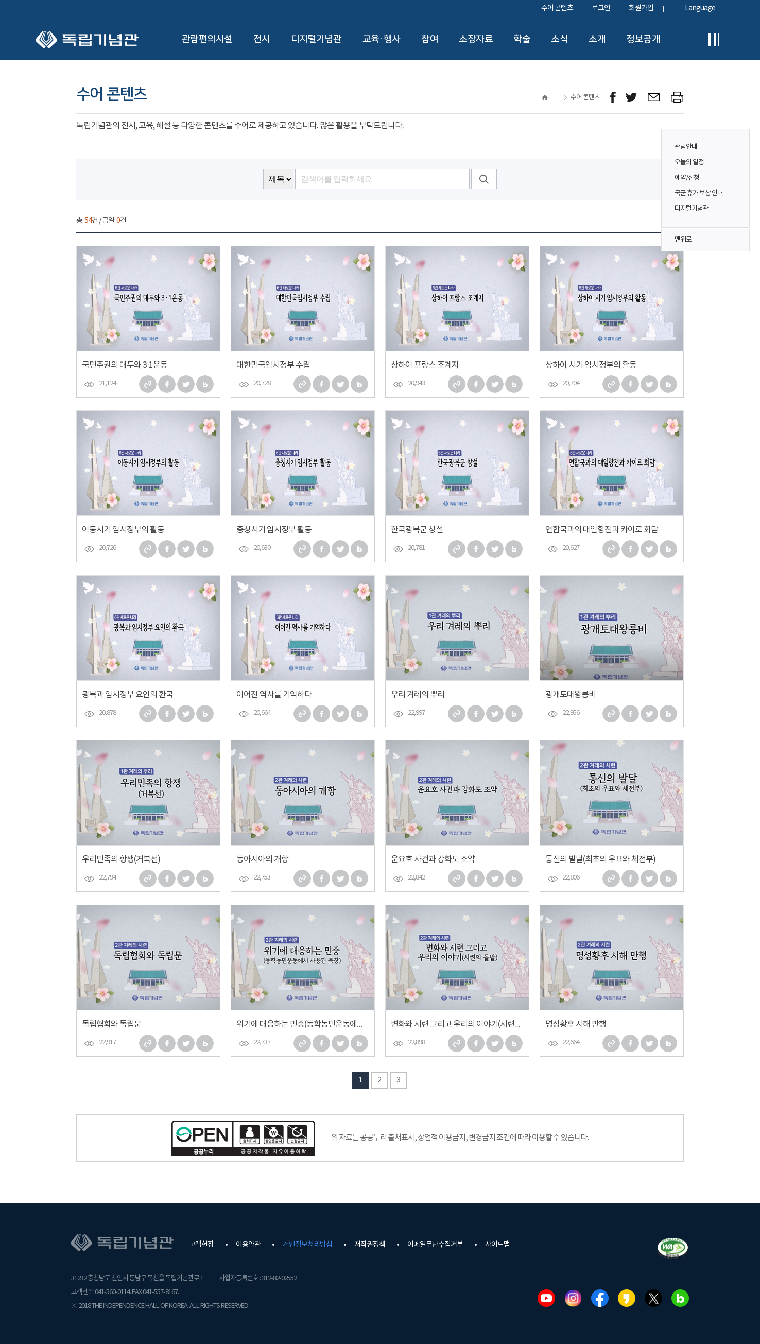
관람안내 (686, 147)
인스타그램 (573, 1298)
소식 (559, 39)
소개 (597, 39)
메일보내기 (654, 97)
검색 (484, 179)
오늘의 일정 (689, 162)
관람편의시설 (207, 39)
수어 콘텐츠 (557, 8)
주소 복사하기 (148, 384)
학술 (521, 39)
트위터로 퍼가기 (186, 384)
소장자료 (476, 39)
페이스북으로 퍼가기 (167, 384)
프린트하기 (677, 97)
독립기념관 (87, 39)
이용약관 (248, 1244)
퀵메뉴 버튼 (736, 171)
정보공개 (643, 39)
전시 (261, 39)
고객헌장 (201, 1244)
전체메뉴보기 (713, 39)
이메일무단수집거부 (435, 1244)
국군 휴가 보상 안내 (699, 193)
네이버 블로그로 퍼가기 (205, 384)
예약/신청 (687, 178)
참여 (429, 39)
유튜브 (546, 1298)
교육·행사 (381, 39)
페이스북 (600, 1298)
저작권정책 (369, 1244)
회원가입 (641, 8)
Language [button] (700, 8)
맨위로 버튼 (736, 240)
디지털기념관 (316, 39)
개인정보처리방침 (307, 1244)
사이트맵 (497, 1244)
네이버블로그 (680, 1298)
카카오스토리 (626, 1298)
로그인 (601, 8)
